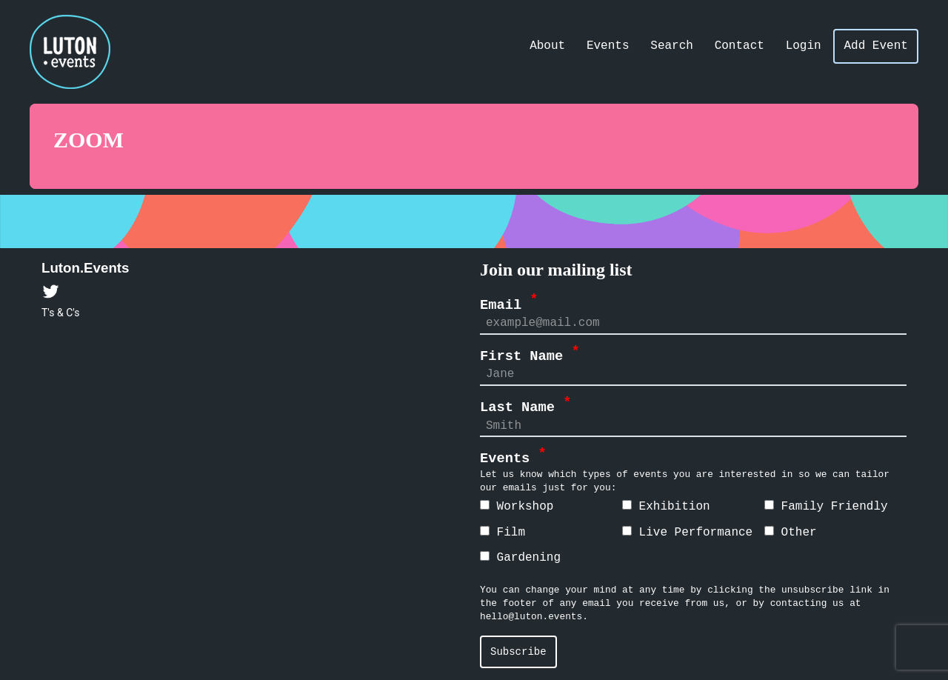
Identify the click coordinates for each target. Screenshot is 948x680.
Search (671, 46)
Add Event (875, 46)
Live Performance (687, 532)
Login (803, 46)
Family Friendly (826, 507)
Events (608, 46)
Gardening (520, 558)
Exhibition (666, 507)
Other (790, 532)
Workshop (516, 507)
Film (502, 532)
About (547, 46)
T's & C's (60, 313)
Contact (739, 46)
